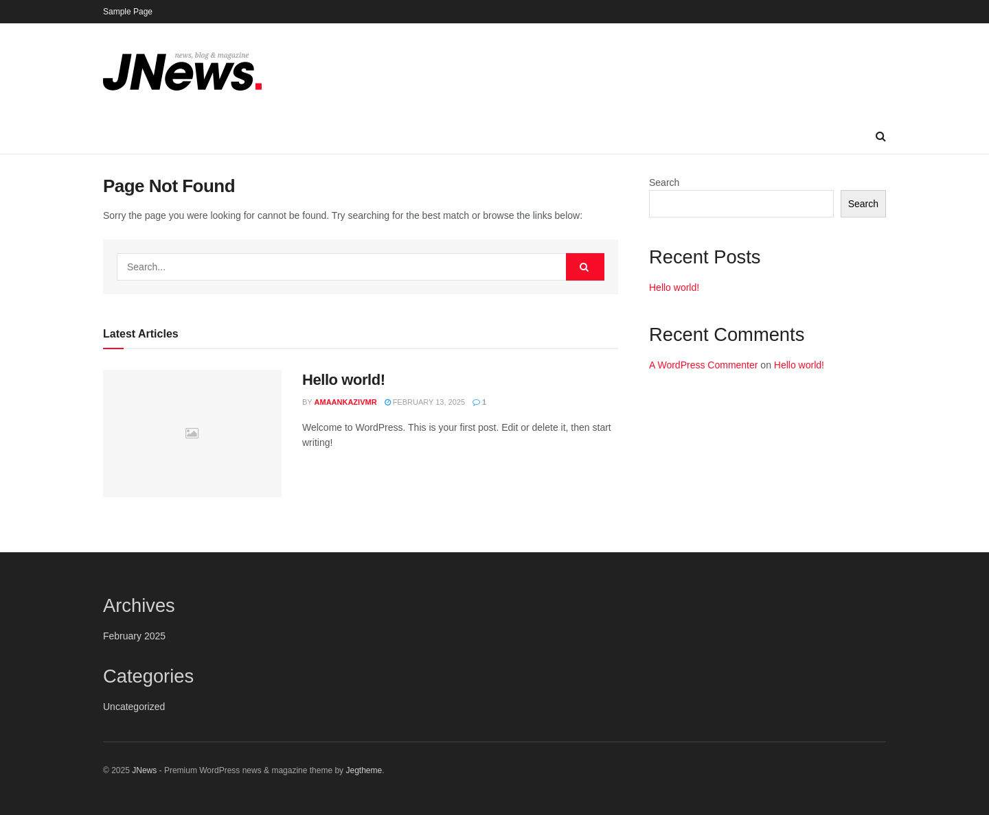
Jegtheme (363, 770)
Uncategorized (134, 706)
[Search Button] (881, 136)
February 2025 (134, 635)
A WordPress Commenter (703, 364)
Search (664, 182)
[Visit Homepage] (182, 71)
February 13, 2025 (425, 402)
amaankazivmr (346, 402)
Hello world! (343, 379)
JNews (144, 770)
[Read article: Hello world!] (192, 433)
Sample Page (127, 11)
